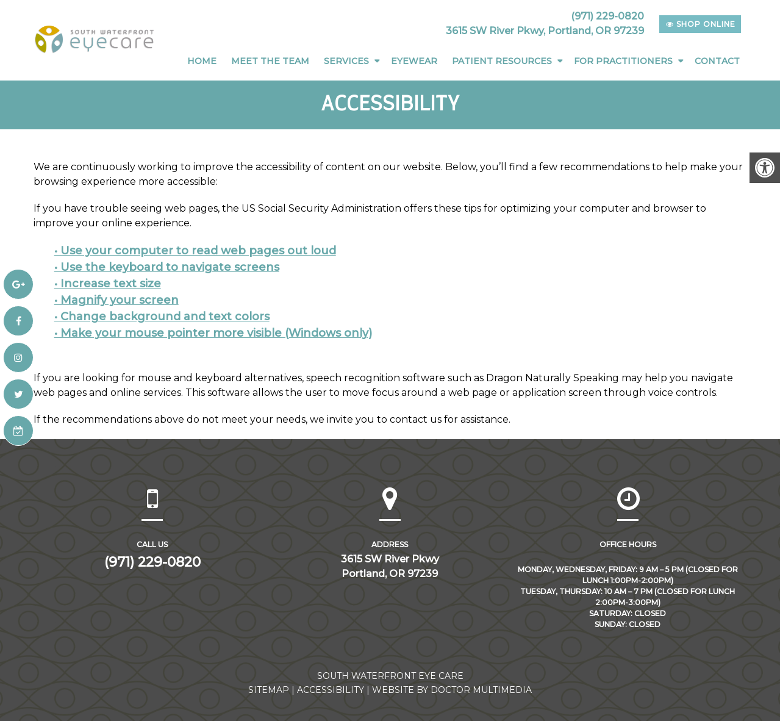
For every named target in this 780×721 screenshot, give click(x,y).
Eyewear (414, 61)
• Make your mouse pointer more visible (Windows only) (213, 333)
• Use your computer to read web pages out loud (195, 250)
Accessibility (330, 689)
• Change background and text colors (162, 316)
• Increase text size (107, 283)
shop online (700, 24)
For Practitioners (623, 61)
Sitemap (268, 689)
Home (201, 61)
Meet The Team (270, 61)
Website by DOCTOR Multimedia (452, 689)
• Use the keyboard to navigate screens (166, 267)
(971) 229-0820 (607, 16)
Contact (717, 61)
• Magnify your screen (116, 300)
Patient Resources (502, 61)
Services (346, 61)
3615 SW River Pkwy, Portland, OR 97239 (545, 31)
